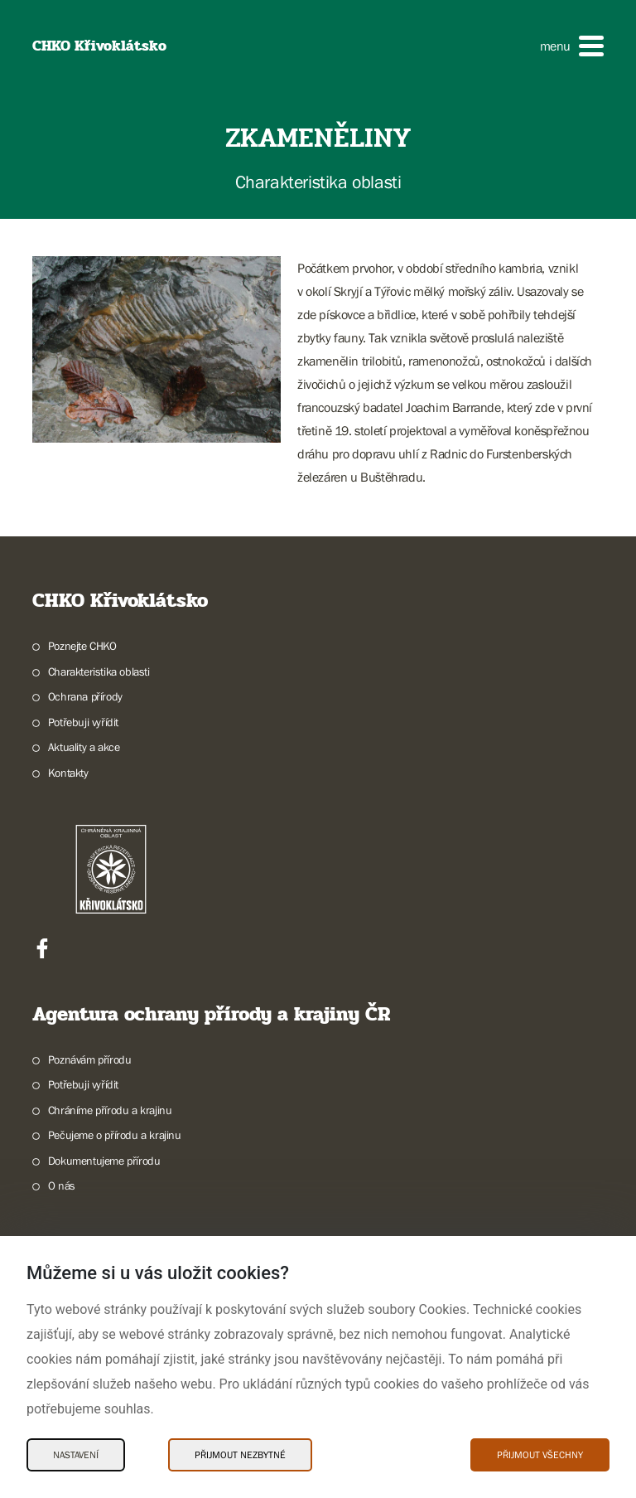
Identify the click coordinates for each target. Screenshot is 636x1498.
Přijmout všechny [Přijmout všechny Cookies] (540, 1455)
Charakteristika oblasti (99, 671)
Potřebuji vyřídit (83, 722)
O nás (61, 1185)
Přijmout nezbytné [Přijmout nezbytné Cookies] (240, 1455)
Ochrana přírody (85, 696)
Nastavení (76, 1455)
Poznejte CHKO (82, 645)
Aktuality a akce (84, 747)
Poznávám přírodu (90, 1059)
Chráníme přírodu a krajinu (110, 1110)
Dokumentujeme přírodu (104, 1160)
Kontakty (68, 772)
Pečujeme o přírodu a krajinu (114, 1135)
